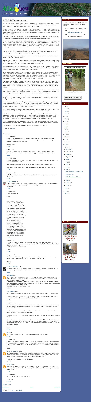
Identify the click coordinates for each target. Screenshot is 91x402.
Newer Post (6, 387)
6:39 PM (8, 371)
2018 (66, 124)
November (69, 151)
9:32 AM (8, 299)
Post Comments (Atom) (16, 390)
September (69, 157)
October (68, 154)
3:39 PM (8, 178)
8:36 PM (8, 272)
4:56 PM (8, 237)
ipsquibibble (10, 275)
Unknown (9, 364)
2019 (66, 121)
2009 (66, 147)
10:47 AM (8, 381)
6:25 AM (8, 288)
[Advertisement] (74, 207)
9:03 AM (8, 348)
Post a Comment (7, 384)
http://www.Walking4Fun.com (75, 32)
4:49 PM (8, 188)
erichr (8, 332)
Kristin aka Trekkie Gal (12, 266)
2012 (66, 139)
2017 (66, 126)
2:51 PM (8, 336)
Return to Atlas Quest (73, 97)
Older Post (57, 387)
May (67, 167)
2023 (66, 111)
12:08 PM (9, 361)
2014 (66, 134)
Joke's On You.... (70, 174)
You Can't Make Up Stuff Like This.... (15, 20)
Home (31, 387)
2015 (66, 131)
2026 (66, 106)
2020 (66, 119)
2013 (66, 137)
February (68, 182)
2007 (66, 191)
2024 (66, 108)
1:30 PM (13, 128)
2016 (66, 129)
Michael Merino (10, 291)
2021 (66, 116)
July (67, 162)
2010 (66, 144)
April (67, 169)
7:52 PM (8, 263)
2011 (66, 142)
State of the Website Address (73, 176)
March (67, 180)
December (69, 149)
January (68, 185)
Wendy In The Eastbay (12, 351)
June (67, 164)
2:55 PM (8, 169)
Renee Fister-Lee (11, 181)
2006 (66, 193)
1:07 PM (8, 329)
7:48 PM (8, 251)
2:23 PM (8, 146)
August (68, 159)
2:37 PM (8, 155)
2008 (66, 188)
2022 (66, 113)
